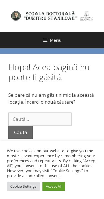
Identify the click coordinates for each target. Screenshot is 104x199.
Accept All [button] (54, 186)
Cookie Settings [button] (23, 186)
